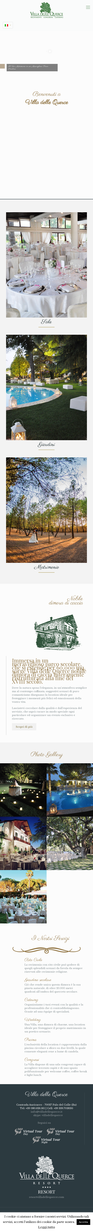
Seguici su (46, 1122)
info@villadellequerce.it (46, 1111)
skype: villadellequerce (46, 1115)
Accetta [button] (83, 1222)
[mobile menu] (88, 7)
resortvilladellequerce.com (46, 1197)
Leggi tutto (46, 1227)
